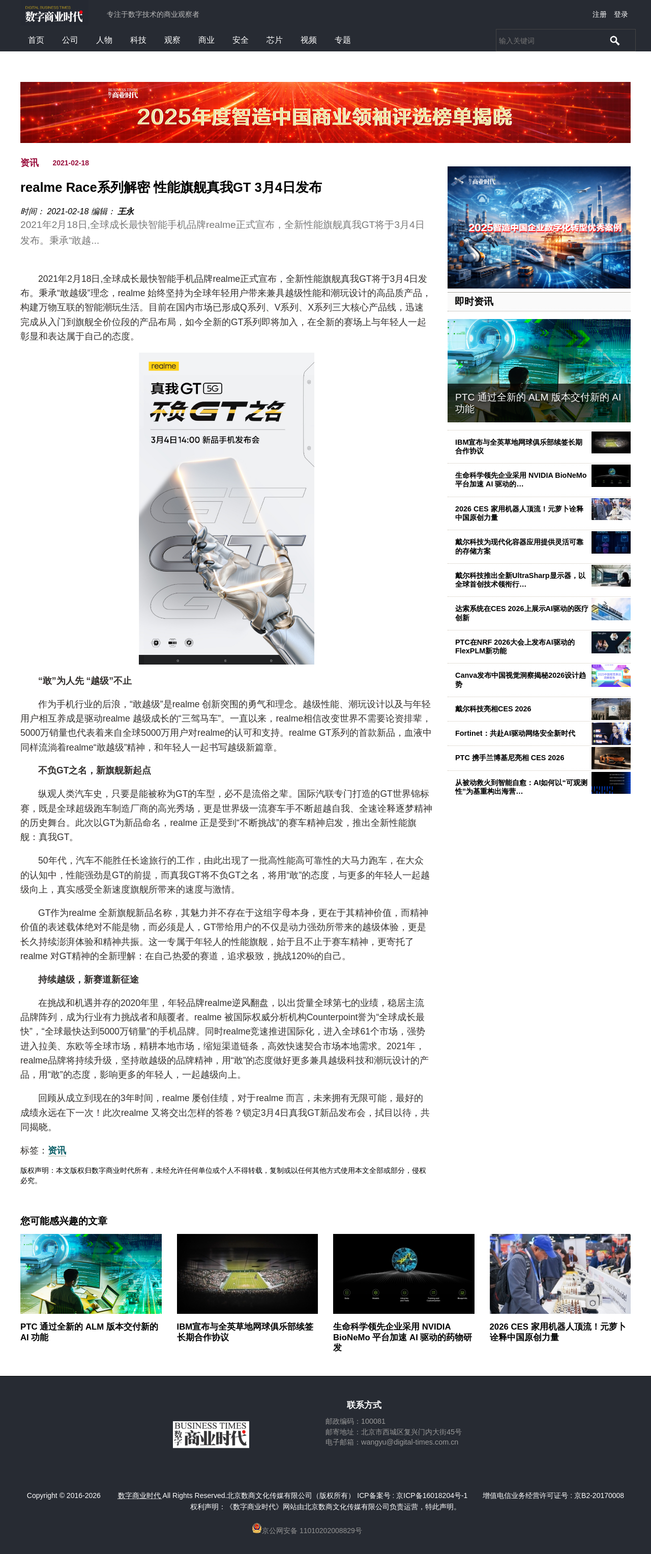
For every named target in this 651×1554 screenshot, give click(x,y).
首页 (36, 40)
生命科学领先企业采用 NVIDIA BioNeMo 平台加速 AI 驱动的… (521, 479)
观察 (172, 40)
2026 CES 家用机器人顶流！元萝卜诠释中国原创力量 (519, 513)
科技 (138, 40)
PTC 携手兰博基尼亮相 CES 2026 (509, 758)
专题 (343, 40)
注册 (600, 14)
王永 (125, 211)
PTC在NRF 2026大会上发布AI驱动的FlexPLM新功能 (515, 646)
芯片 (275, 40)
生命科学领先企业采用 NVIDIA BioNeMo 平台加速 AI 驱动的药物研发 (402, 1337)
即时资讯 (474, 301)
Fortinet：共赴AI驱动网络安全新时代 (515, 733)
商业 (206, 40)
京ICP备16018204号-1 (431, 1495)
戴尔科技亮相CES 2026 (493, 709)
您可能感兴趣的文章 (63, 1221)
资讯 (29, 163)
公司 (70, 40)
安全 (240, 40)
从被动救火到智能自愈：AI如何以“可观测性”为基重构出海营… (521, 787)
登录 (621, 14)
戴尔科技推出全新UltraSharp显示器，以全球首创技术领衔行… (520, 579)
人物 (104, 40)
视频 (309, 40)
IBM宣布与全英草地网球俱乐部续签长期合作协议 (518, 446)
